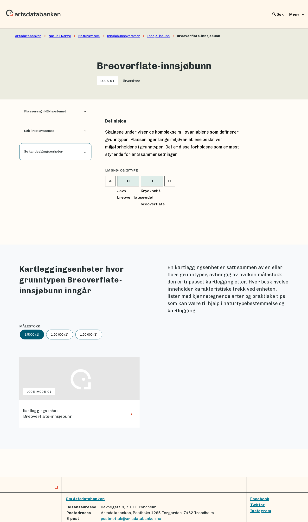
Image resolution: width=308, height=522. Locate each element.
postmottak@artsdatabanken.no (131, 518)
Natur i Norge (60, 36)
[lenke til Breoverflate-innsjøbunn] (79, 392)
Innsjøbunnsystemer (123, 36)
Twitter (257, 505)
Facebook (259, 499)
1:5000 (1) (32, 334)
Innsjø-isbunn (158, 36)
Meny (297, 14)
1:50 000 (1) (88, 334)
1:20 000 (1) (59, 334)
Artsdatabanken (28, 36)
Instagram (260, 511)
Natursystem (89, 36)
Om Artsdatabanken (85, 499)
